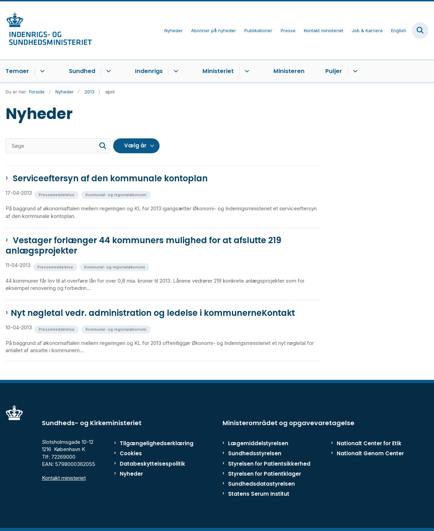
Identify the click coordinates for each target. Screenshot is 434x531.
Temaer (17, 71)
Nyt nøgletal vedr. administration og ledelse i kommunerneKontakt (153, 313)
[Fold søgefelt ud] (420, 30)
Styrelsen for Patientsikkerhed (269, 463)
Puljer (333, 71)
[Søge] (58, 145)
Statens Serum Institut (258, 493)
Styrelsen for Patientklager (264, 473)
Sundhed (82, 71)
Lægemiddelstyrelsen (258, 443)
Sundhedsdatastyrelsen (261, 483)
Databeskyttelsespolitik (147, 463)
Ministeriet (218, 71)
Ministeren (289, 71)
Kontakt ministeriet (64, 478)
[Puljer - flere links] (354, 71)
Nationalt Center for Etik (369, 443)
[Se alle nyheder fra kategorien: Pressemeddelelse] (57, 194)
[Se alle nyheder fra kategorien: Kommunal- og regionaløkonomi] (116, 194)
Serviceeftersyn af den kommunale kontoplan (109, 178)
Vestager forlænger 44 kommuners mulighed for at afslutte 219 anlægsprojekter (143, 245)
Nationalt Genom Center (370, 453)
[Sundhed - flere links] (107, 71)
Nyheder (131, 473)
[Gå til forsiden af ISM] (46, 30)
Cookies (131, 453)
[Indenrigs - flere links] (175, 71)
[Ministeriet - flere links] (246, 71)
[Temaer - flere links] (41, 71)
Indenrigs (149, 71)
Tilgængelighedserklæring (147, 443)
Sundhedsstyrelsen (254, 453)
